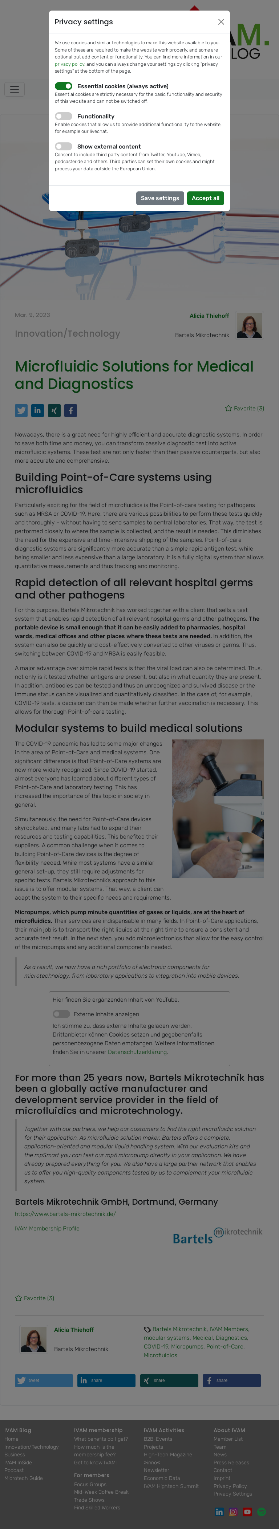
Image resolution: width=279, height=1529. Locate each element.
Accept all (205, 198)
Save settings (160, 198)
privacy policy (69, 64)
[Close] (221, 22)
